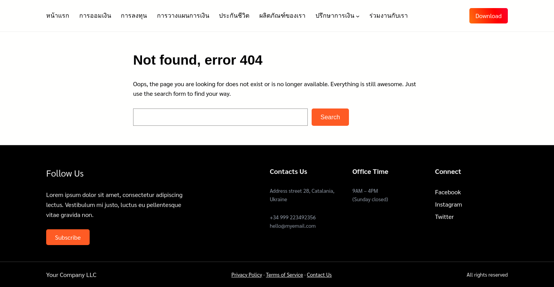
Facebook (448, 192)
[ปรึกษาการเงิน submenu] (358, 16)
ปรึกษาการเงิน (334, 15)
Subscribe (68, 237)
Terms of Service (284, 274)
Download (489, 16)
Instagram (448, 204)
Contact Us (319, 274)
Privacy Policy (246, 274)
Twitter (444, 216)
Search (330, 117)
